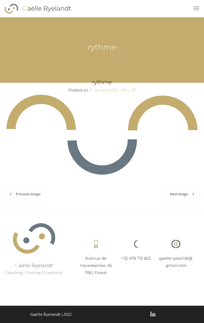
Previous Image (28, 194)
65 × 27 (129, 90)
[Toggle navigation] (196, 8)
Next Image (179, 194)
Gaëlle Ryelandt (46, 8)
